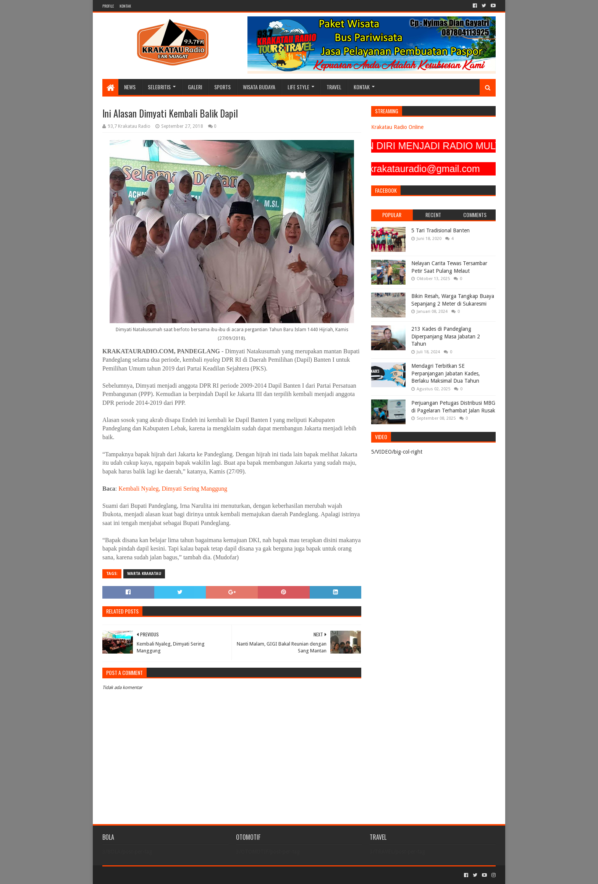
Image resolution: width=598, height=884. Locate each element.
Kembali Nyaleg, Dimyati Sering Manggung (172, 488)
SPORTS (222, 87)
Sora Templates (145, 875)
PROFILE (108, 6)
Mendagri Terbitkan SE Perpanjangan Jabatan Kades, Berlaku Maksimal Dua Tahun (445, 373)
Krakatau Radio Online (397, 127)
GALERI (195, 87)
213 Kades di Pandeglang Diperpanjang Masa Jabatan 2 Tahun (445, 336)
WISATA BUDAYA (259, 87)
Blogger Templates (189, 875)
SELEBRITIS (159, 87)
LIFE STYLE (298, 87)
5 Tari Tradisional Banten (440, 230)
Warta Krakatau (144, 574)
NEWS (130, 87)
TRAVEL (333, 87)
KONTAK (125, 6)
